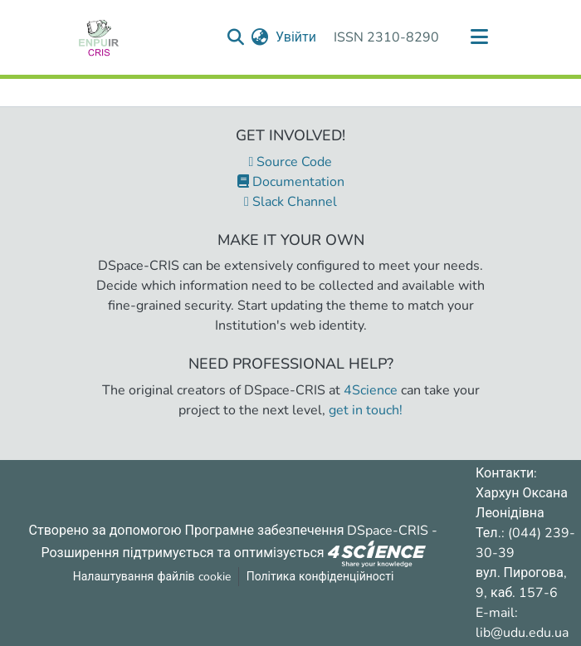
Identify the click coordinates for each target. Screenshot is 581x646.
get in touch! (366, 410)
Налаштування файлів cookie (152, 577)
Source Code (291, 162)
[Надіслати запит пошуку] (236, 37)
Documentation (290, 182)
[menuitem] (260, 37)
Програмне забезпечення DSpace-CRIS (307, 530)
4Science (371, 390)
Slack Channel (290, 202)
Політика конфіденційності (320, 577)
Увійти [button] (297, 37)
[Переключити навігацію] (479, 37)
